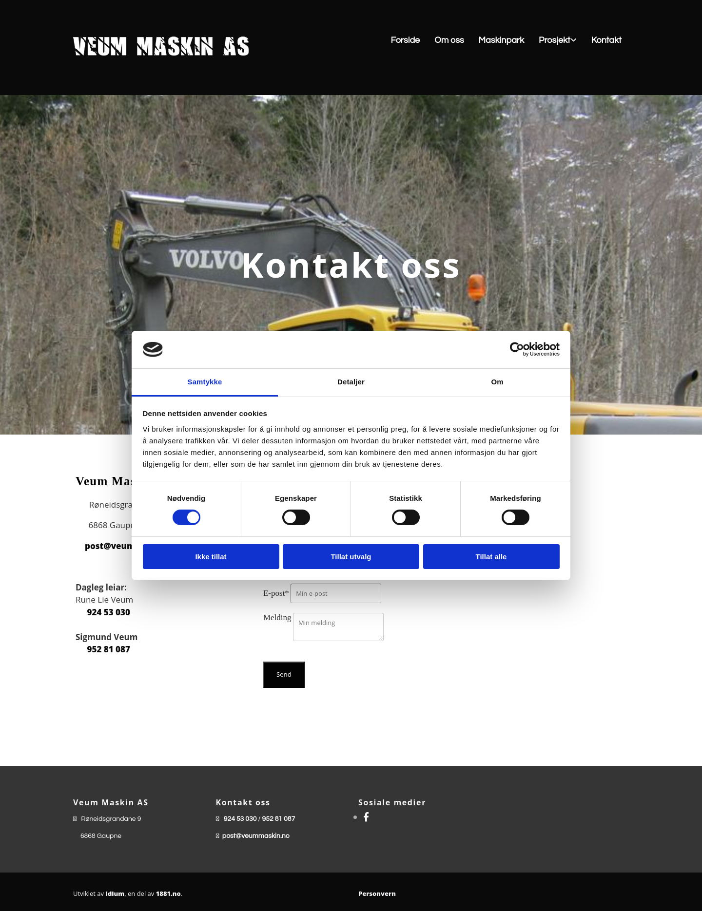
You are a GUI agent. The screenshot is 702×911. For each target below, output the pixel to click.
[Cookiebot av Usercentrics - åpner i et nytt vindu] (517, 349)
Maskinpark (501, 40)
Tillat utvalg (351, 556)
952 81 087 (108, 649)
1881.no (168, 893)
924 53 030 (108, 612)
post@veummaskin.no (256, 836)
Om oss (449, 40)
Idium (114, 893)
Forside (405, 40)
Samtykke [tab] (205, 382)
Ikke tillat (210, 556)
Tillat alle (491, 556)
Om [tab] (497, 382)
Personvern (377, 893)
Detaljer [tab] (351, 382)
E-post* (276, 593)
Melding (277, 617)
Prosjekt (554, 40)
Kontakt (606, 40)
